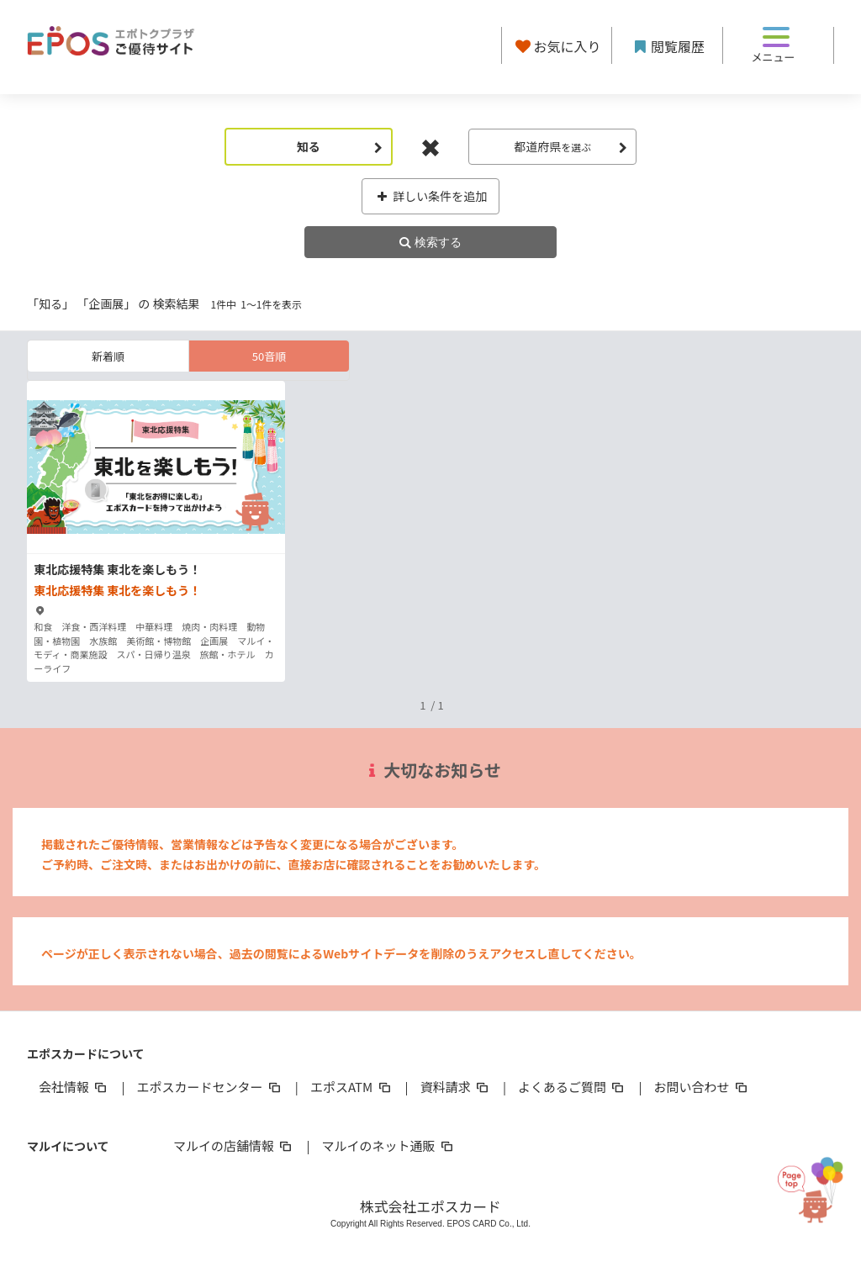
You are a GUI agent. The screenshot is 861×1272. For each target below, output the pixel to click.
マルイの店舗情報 (233, 1145)
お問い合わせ (702, 1086)
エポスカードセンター (209, 1086)
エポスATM (352, 1086)
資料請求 (455, 1086)
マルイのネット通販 (388, 1145)
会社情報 (74, 1086)
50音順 (269, 356)
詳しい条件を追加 (431, 195)
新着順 (108, 356)
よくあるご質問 (572, 1086)
